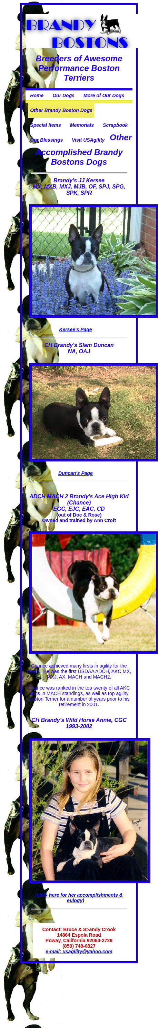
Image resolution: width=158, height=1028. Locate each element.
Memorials (82, 125)
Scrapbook (115, 125)
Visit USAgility (88, 140)
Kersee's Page (75, 329)
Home (36, 95)
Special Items (45, 125)
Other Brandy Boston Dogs (61, 110)
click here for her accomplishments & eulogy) (80, 897)
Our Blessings (46, 140)
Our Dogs (63, 95)
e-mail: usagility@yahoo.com (79, 951)
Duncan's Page (75, 473)
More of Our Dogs (103, 95)
